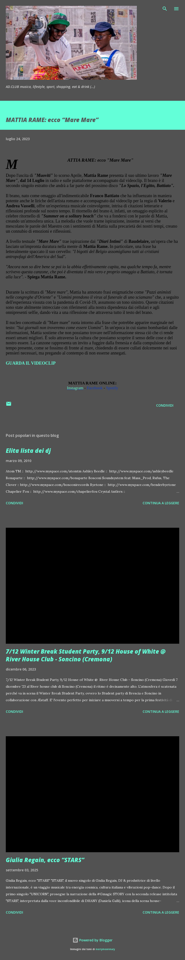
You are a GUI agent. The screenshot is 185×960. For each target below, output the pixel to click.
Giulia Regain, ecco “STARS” (45, 860)
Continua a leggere (161, 503)
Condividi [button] (164, 405)
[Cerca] (165, 9)
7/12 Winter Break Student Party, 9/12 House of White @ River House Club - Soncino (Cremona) (86, 655)
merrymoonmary (105, 949)
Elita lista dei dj (28, 451)
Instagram (75, 388)
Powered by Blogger (92, 940)
